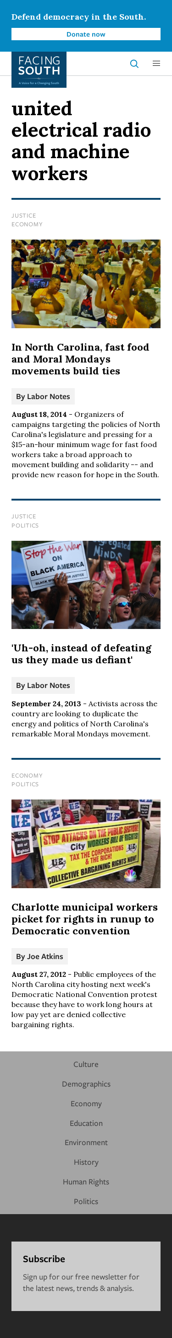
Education (86, 1123)
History (86, 1162)
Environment (86, 1142)
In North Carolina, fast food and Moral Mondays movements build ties (80, 359)
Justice (23, 215)
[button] (156, 63)
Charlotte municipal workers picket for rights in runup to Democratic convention (84, 919)
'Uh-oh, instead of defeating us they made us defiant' (81, 653)
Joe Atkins (45, 956)
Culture (86, 1064)
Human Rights (86, 1181)
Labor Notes (48, 396)
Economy (27, 224)
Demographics (86, 1083)
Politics (25, 525)
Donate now (86, 33)
